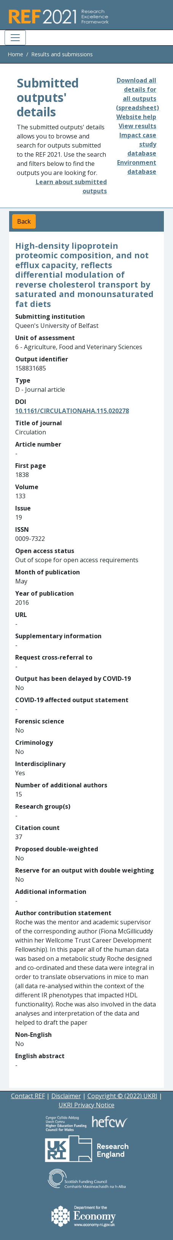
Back (24, 221)
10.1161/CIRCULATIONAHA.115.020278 (72, 411)
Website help (136, 117)
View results (137, 126)
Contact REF (28, 1096)
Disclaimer (66, 1096)
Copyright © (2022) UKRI (122, 1096)
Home (15, 54)
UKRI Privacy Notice (86, 1105)
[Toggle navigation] (15, 37)
